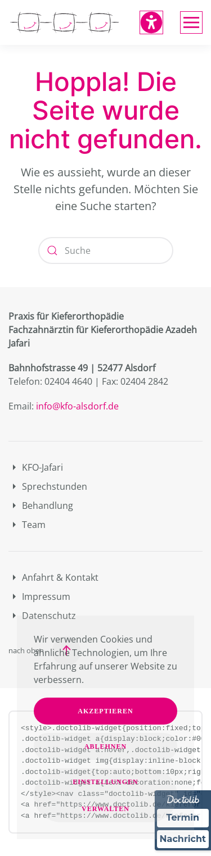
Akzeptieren (105, 711)
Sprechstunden (47, 486)
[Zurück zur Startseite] (64, 22)
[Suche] (105, 250)
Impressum (39, 596)
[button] (191, 22)
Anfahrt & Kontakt (53, 577)
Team (27, 524)
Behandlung (40, 505)
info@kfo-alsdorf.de (77, 406)
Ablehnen (105, 746)
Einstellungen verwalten (105, 795)
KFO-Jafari (35, 467)
